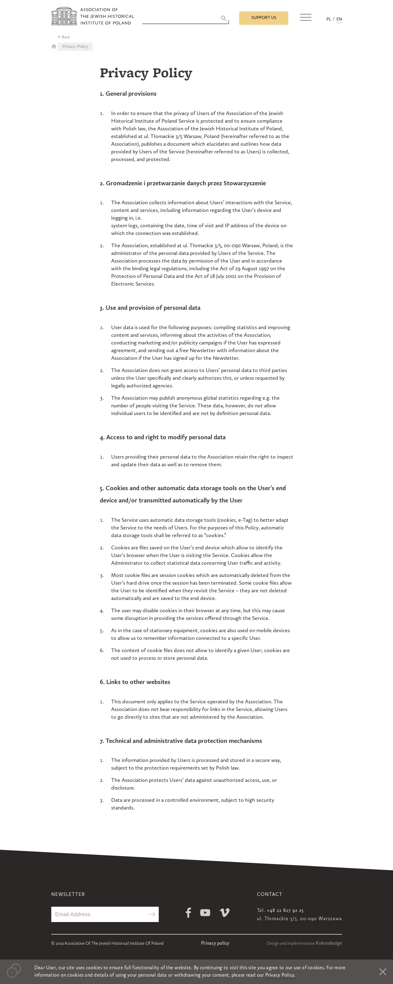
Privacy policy (215, 943)
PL (328, 19)
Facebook (188, 913)
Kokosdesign (329, 943)
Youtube (205, 913)
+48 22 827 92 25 (285, 910)
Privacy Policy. (280, 975)
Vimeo (224, 913)
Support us (263, 18)
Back (66, 37)
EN (339, 19)
